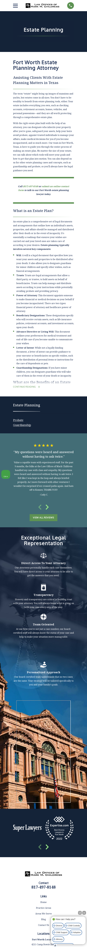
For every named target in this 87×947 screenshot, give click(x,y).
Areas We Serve (43, 811)
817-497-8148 (43, 785)
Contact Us (43, 823)
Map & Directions (44, 850)
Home (43, 800)
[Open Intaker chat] (55, 945)
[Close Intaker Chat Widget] (84, 913)
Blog (43, 817)
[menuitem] (18, 420)
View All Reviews (43, 518)
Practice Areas (43, 805)
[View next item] (47, 507)
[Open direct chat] (80, 913)
